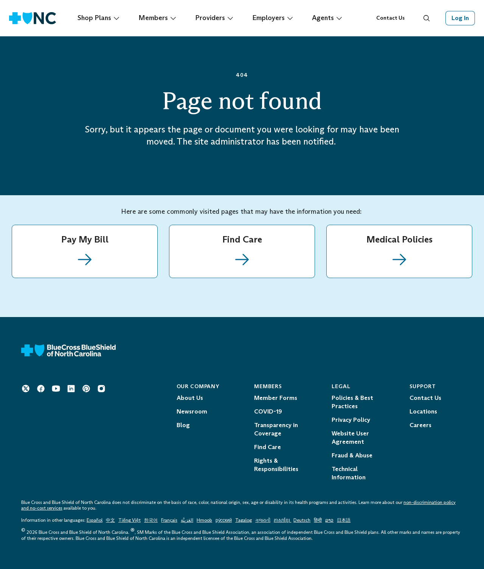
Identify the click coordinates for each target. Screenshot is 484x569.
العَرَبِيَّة (187, 520)
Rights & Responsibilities (276, 465)
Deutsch (301, 520)
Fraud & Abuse (352, 455)
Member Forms (275, 397)
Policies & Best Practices (352, 402)
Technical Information (349, 473)
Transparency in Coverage (276, 429)
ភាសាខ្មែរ (282, 520)
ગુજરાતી (262, 520)
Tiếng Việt (129, 520)
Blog (183, 425)
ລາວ (329, 520)
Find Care (267, 447)
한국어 (151, 520)
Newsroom (192, 411)
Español (94, 520)
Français (169, 520)
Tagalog (243, 520)
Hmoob (204, 520)
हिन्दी (318, 520)
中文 (110, 520)
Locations (423, 411)
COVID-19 (268, 411)
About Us (190, 397)
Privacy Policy (351, 419)
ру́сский (224, 520)
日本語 (344, 520)
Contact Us (390, 18)
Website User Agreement (350, 437)
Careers (420, 425)
